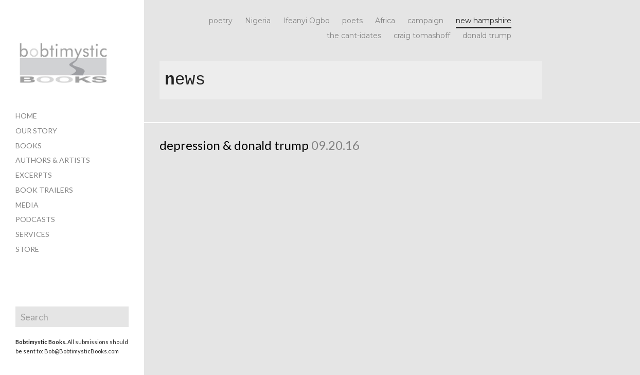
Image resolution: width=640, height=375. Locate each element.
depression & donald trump (234, 145)
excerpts (33, 175)
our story (36, 130)
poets (352, 21)
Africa (385, 21)
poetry (221, 21)
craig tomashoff (422, 36)
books (28, 145)
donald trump (487, 36)
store (27, 249)
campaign (425, 21)
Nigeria (258, 21)
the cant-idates (354, 36)
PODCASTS (35, 219)
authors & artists (52, 160)
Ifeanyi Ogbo (306, 21)
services (32, 234)
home (26, 115)
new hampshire (483, 21)
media (27, 204)
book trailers (44, 189)
